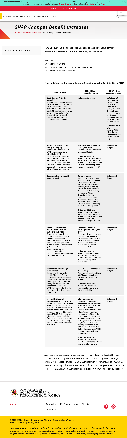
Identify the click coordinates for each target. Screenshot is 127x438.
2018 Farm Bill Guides (32, 32)
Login (13, 404)
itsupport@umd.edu (65, 4)
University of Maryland (63, 9)
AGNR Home (68, 420)
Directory (87, 404)
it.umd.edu (90, 4)
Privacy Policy (33, 422)
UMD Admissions (69, 404)
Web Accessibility (18, 422)
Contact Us (52, 409)
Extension (51, 404)
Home (17, 32)
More (103, 4)
